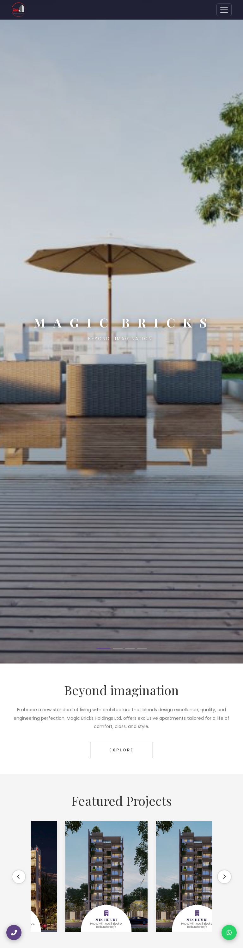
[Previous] (19, 876)
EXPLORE (121, 750)
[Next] (224, 876)
